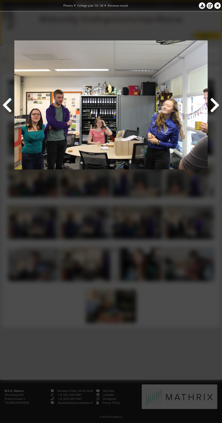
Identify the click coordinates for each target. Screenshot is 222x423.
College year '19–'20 (90, 6)
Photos (68, 6)
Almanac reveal (118, 6)
